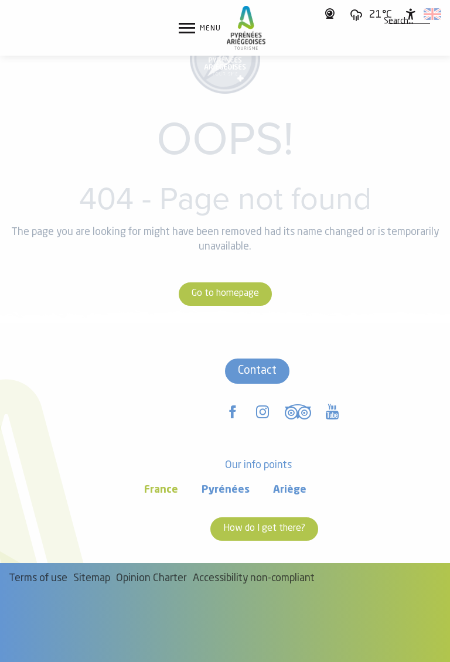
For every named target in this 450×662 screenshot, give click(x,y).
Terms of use (38, 578)
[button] (399, 22)
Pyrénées (226, 490)
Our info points (258, 465)
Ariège (289, 490)
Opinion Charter (151, 578)
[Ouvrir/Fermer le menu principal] (200, 28)
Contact (257, 371)
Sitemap (91, 578)
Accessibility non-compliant (254, 578)
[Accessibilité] (411, 14)
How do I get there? (264, 528)
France (161, 490)
